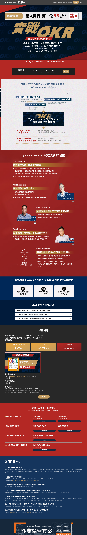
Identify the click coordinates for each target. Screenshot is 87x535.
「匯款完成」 (29, 498)
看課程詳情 (44, 407)
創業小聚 (59, 531)
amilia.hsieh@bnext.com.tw (50, 359)
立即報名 (76, 2)
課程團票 (70, 2)
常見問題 (65, 2)
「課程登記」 (12, 498)
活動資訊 (60, 2)
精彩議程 (55, 2)
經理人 (41, 531)
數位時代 (35, 531)
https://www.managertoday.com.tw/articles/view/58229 (25, 467)
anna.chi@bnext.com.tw (49, 361)
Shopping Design (50, 531)
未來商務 (66, 531)
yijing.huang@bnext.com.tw (50, 366)
